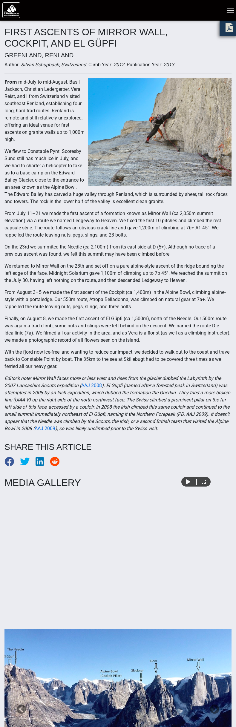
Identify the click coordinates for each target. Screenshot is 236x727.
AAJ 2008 (91, 385)
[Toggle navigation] (230, 10)
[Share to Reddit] (57, 463)
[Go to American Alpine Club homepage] (11, 10)
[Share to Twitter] (28, 463)
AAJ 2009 (45, 428)
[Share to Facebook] (12, 463)
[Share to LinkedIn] (43, 463)
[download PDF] (229, 29)
